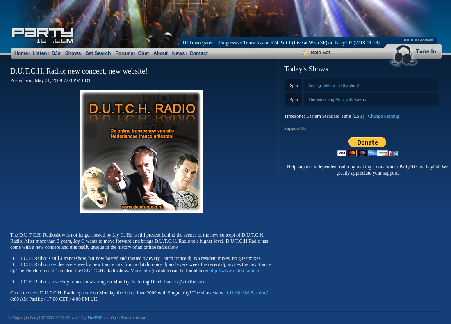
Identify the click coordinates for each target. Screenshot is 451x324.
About (160, 53)
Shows (73, 53)
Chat (143, 53)
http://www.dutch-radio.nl (235, 270)
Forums (124, 53)
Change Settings (384, 116)
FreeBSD (95, 317)
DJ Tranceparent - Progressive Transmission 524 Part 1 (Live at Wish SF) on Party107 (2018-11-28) (281, 43)
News (178, 53)
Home (21, 53)
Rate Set (316, 52)
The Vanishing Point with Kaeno (337, 99)
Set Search (98, 53)
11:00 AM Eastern (247, 293)
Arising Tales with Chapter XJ (335, 85)
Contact (198, 53)
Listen (39, 53)
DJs (56, 53)
